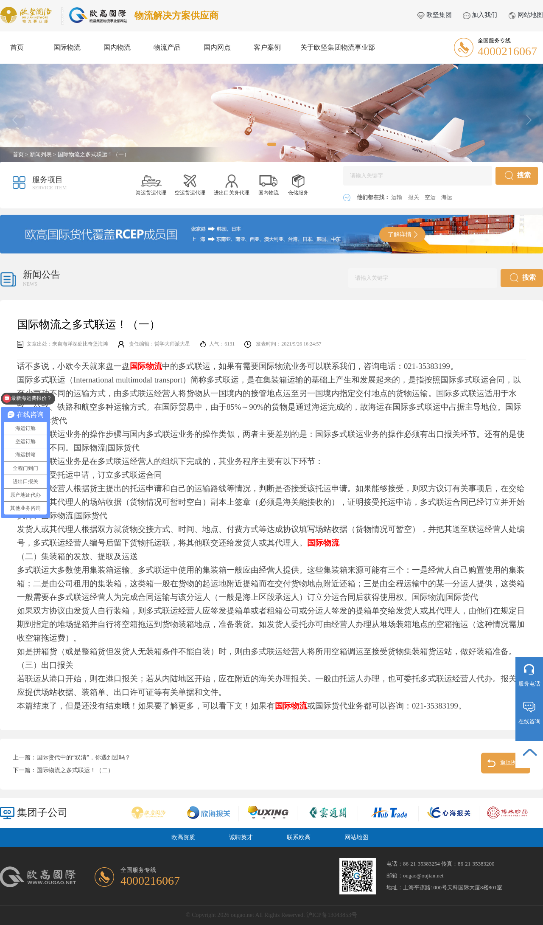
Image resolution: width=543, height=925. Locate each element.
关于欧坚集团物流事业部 (337, 47)
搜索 (518, 175)
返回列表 (505, 763)
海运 (446, 197)
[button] (271, 144)
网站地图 (525, 14)
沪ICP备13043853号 (331, 915)
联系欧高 (299, 837)
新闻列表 (41, 154)
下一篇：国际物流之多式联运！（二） (63, 770)
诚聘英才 (241, 837)
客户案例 (267, 47)
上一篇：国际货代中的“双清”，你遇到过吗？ (72, 757)
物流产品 (167, 47)
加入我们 (480, 14)
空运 (431, 197)
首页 (17, 47)
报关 (414, 197)
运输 (397, 197)
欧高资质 (183, 837)
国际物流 (67, 47)
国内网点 (217, 47)
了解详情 (402, 234)
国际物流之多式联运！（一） (93, 154)
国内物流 (117, 47)
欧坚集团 (434, 14)
